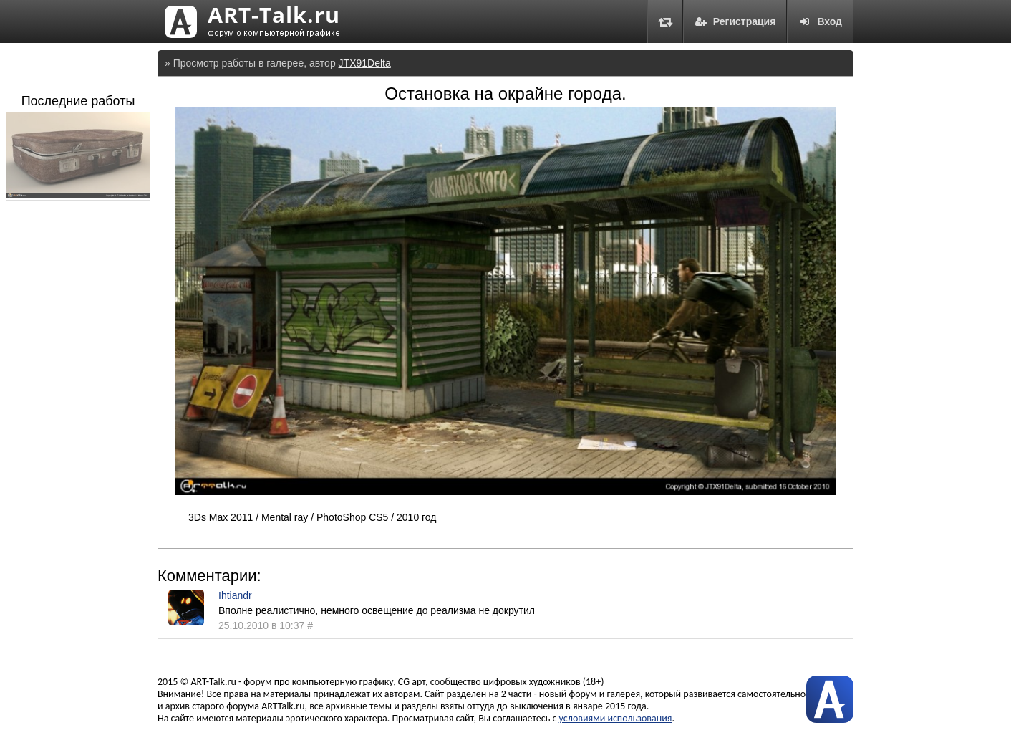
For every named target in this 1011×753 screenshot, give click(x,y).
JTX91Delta (365, 63)
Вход (820, 21)
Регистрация (735, 21)
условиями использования (615, 718)
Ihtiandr (235, 595)
